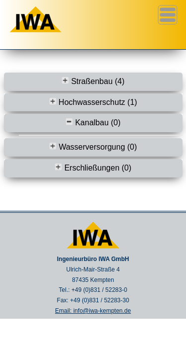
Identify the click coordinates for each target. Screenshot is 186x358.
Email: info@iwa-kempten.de (93, 310)
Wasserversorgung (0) (93, 147)
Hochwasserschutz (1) (93, 102)
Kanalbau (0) (93, 122)
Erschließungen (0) (93, 168)
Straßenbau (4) (93, 81)
